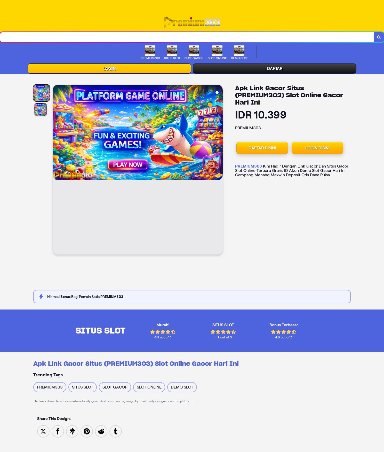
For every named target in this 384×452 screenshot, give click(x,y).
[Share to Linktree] (72, 432)
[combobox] (186, 38)
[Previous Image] (57, 172)
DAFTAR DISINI (262, 149)
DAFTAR (274, 70)
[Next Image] (218, 172)
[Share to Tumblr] (115, 432)
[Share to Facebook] (58, 432)
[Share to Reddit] (101, 432)
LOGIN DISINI (317, 149)
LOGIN (109, 70)
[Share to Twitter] (43, 432)
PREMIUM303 (248, 167)
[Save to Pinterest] (87, 432)
